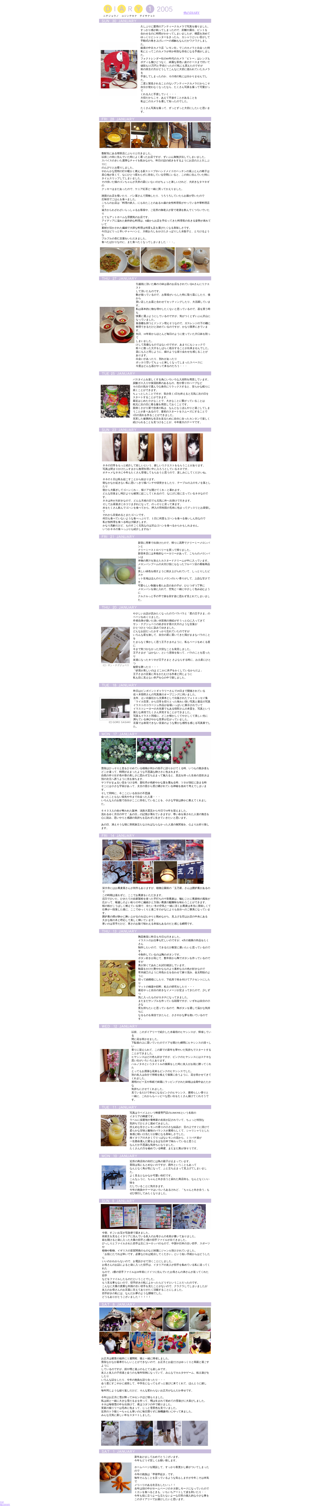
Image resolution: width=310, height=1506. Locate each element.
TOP (2, 1502)
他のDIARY (191, 12)
